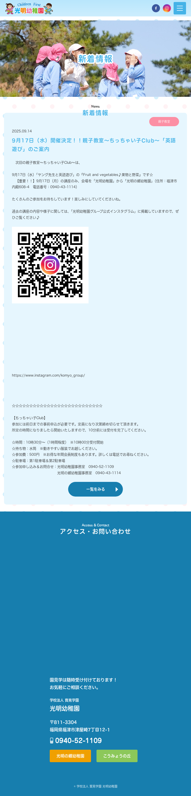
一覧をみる (95, 489)
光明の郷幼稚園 (70, 755)
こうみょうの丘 (117, 755)
